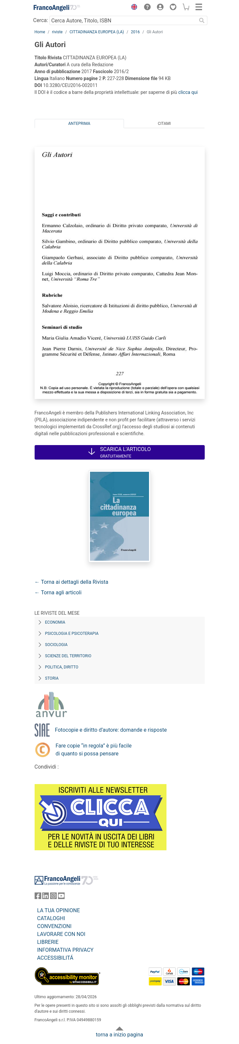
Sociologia (56, 644)
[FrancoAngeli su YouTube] (61, 897)
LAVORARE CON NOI (61, 934)
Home (40, 32)
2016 (135, 32)
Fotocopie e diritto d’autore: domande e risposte (111, 730)
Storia (52, 678)
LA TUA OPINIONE (58, 910)
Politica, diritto (61, 667)
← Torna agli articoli (58, 592)
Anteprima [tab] (79, 123)
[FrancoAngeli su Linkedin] (45, 897)
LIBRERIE (48, 942)
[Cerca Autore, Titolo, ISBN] (123, 20)
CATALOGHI (51, 918)
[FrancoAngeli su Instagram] (53, 897)
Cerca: (40, 20)
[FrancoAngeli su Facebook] (38, 897)
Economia (55, 622)
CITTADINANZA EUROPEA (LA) (97, 32)
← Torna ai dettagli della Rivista (71, 582)
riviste (57, 32)
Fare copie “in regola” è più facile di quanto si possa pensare (94, 750)
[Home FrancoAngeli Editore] (57, 8)
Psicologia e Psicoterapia (72, 633)
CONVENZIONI (54, 926)
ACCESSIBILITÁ (55, 958)
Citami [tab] (164, 123)
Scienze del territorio (68, 656)
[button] (133, 8)
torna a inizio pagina (119, 1034)
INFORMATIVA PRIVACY (65, 950)
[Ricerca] (202, 20)
